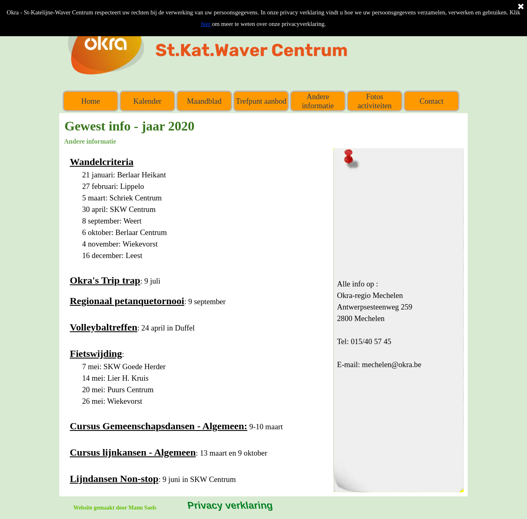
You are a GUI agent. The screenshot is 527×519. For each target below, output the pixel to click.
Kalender (147, 101)
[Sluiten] (521, 7)
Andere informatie (318, 101)
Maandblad (204, 101)
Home (90, 101)
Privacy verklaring (229, 505)
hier (206, 24)
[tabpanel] (196, 320)
